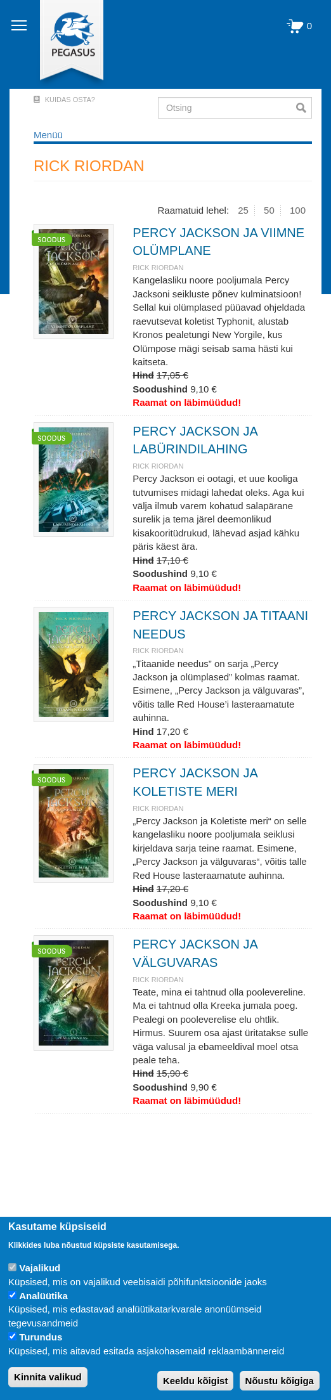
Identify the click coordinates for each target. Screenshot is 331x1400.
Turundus (40, 1337)
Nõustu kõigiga (279, 1380)
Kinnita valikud (48, 1376)
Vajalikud (39, 1267)
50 (269, 210)
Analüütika (43, 1295)
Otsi (304, 107)
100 (298, 210)
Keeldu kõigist (195, 1380)
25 (243, 210)
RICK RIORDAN (158, 267)
